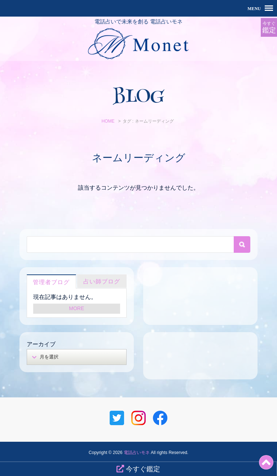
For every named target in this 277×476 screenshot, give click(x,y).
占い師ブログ (101, 281)
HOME (107, 121)
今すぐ (269, 27)
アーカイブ (41, 344)
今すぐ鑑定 (138, 469)
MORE (76, 308)
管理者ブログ (51, 282)
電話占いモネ (137, 452)
